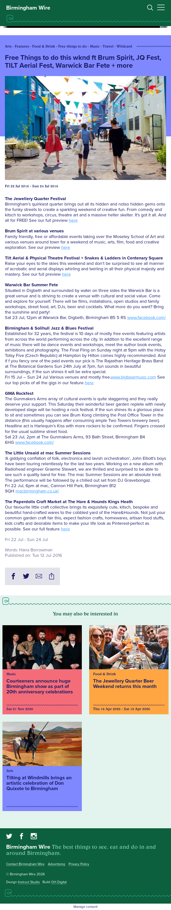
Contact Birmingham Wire (25, 864)
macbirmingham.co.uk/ (37, 491)
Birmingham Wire (28, 7)
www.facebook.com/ (146, 317)
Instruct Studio (29, 882)
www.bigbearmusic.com (133, 377)
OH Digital (59, 882)
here (73, 220)
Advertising (56, 864)
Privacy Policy (79, 864)
